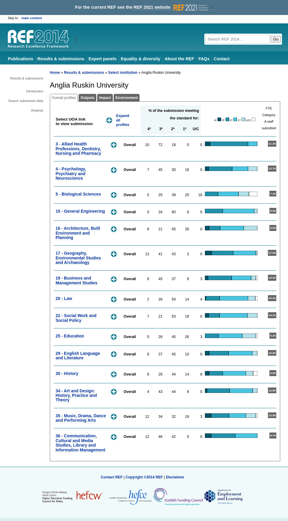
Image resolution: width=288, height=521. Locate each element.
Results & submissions (61, 58)
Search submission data (25, 101)
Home (55, 72)
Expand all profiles (122, 120)
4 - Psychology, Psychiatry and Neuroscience (71, 173)
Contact (222, 58)
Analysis (37, 110)
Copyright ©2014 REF (144, 477)
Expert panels (102, 58)
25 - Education (70, 336)
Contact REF (112, 477)
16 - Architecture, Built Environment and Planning (78, 233)
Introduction (34, 91)
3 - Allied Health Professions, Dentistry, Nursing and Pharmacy (78, 149)
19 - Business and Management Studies (77, 280)
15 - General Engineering (80, 211)
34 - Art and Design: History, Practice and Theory (76, 395)
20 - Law (64, 298)
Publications (20, 58)
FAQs (203, 58)
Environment (127, 98)
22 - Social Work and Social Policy (76, 317)
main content (32, 18)
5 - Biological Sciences (78, 194)
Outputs (87, 98)
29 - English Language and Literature (78, 355)
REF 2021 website (171, 7)
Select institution (123, 72)
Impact (105, 98)
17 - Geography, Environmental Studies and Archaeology (78, 258)
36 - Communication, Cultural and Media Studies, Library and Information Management (80, 442)
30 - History (67, 373)
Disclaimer (175, 477)
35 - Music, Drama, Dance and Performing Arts (81, 418)
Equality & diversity (140, 58)
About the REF (179, 58)
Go (275, 39)
